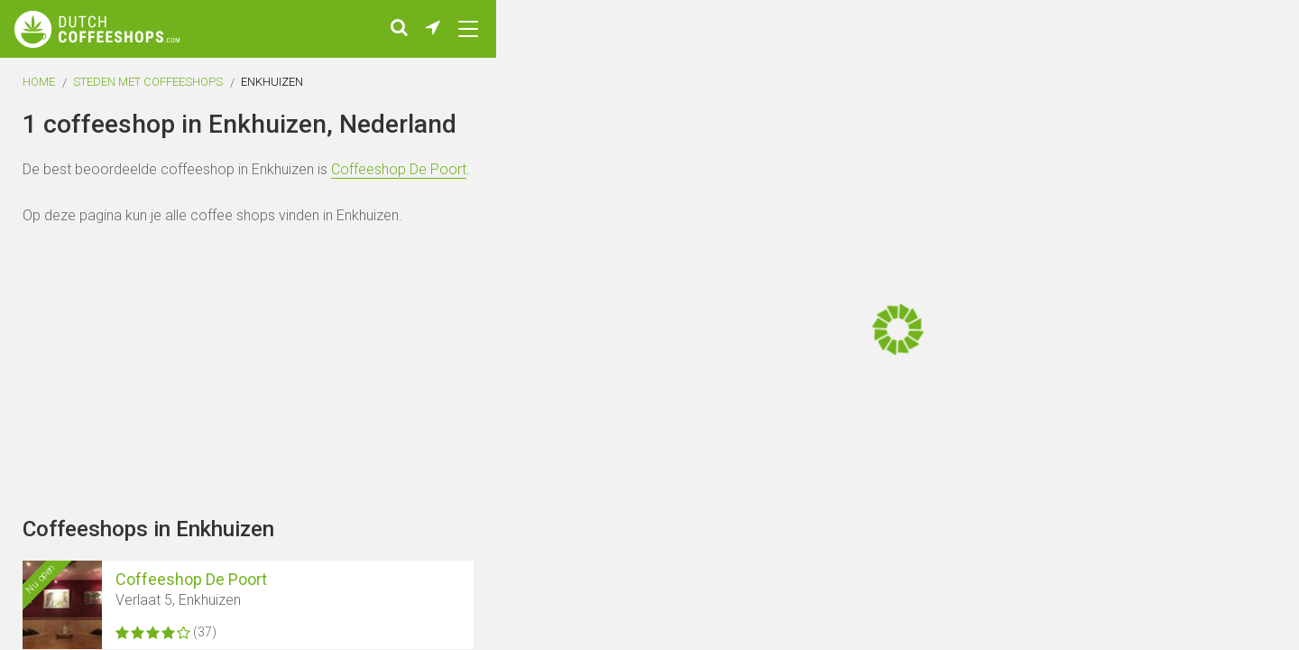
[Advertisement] (1191, 325)
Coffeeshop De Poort (398, 176)
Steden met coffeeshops (148, 89)
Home (39, 89)
